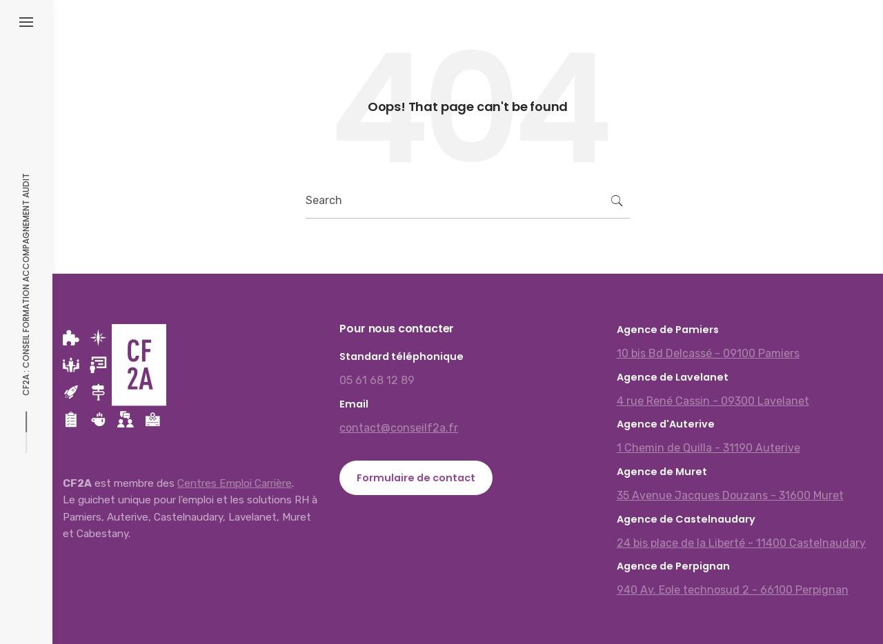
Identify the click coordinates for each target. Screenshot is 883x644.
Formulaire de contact (416, 478)
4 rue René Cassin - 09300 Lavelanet (713, 400)
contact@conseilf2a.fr (398, 427)
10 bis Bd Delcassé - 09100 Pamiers (708, 353)
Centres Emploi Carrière (234, 483)
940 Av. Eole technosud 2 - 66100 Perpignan (733, 589)
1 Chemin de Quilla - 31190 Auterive (708, 447)
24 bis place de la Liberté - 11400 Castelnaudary (741, 543)
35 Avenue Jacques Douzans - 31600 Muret (730, 495)
